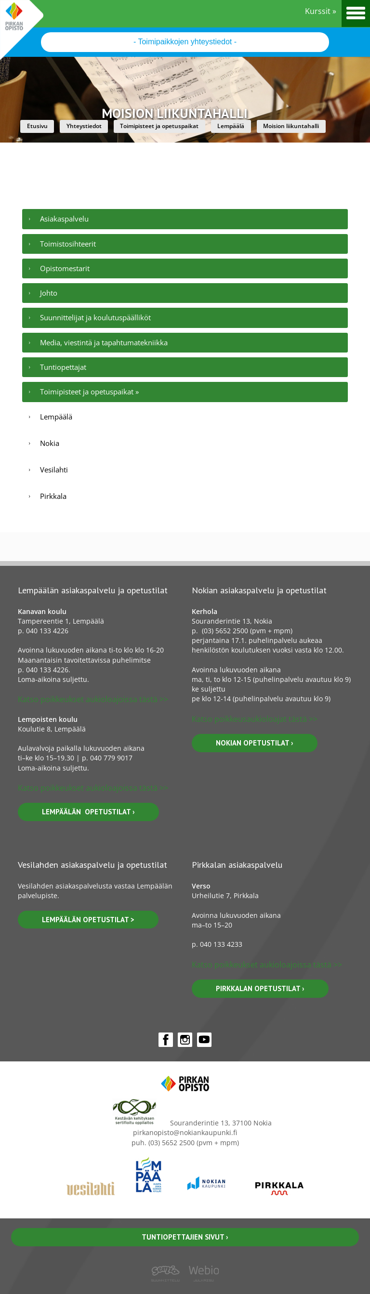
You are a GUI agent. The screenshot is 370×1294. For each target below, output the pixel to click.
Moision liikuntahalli (291, 126)
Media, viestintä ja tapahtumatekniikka (104, 342)
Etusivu (37, 126)
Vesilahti (54, 469)
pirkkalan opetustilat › (260, 988)
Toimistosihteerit (68, 243)
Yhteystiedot (84, 126)
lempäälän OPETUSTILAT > (88, 919)
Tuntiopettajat (63, 367)
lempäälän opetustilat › (88, 811)
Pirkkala (53, 496)
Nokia (49, 443)
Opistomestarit (65, 268)
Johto (48, 293)
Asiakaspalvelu (64, 218)
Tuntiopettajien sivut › (185, 1237)
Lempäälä (230, 126)
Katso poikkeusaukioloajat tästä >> (254, 719)
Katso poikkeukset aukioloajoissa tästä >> (93, 699)
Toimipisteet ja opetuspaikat (159, 126)
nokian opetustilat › (254, 742)
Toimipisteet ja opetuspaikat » (89, 391)
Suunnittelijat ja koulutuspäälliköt (95, 317)
